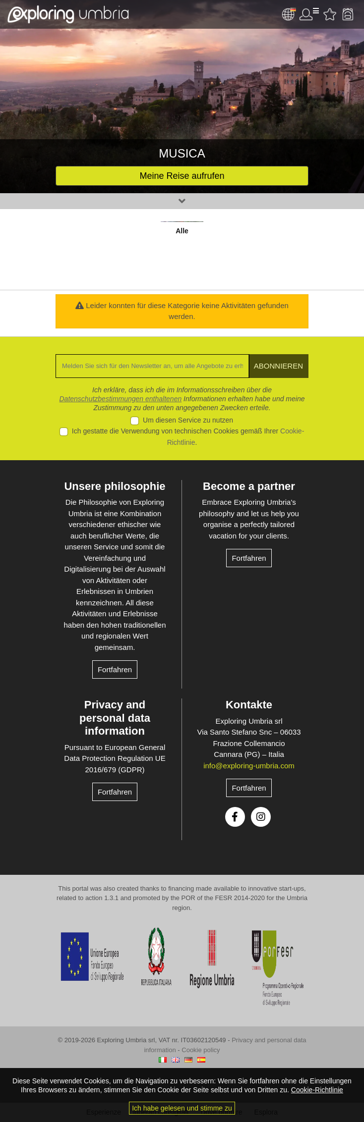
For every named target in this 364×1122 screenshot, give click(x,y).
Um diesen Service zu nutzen (188, 420)
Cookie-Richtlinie (317, 1090)
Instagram (261, 817)
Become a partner (249, 486)
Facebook (235, 817)
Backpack (348, 14)
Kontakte (249, 704)
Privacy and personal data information (114, 717)
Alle (182, 231)
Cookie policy (201, 1050)
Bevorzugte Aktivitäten (330, 14)
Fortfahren (115, 669)
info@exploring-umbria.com (249, 765)
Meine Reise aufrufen (181, 176)
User (309, 14)
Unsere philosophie (114, 486)
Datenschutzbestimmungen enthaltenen (121, 399)
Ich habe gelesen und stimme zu (182, 1108)
